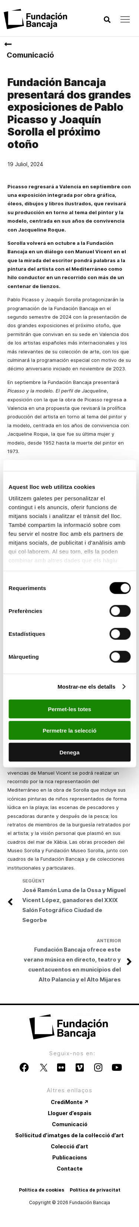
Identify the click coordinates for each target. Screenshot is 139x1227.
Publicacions (69, 1157)
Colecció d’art (69, 1146)
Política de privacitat (95, 1190)
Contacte (70, 1168)
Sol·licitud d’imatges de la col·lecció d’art (69, 1135)
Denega (69, 752)
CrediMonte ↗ (70, 1102)
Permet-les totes (69, 709)
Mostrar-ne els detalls (86, 686)
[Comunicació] (8, 44)
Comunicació (30, 55)
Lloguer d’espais (70, 1113)
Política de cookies (41, 1190)
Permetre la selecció (69, 730)
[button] (107, 20)
